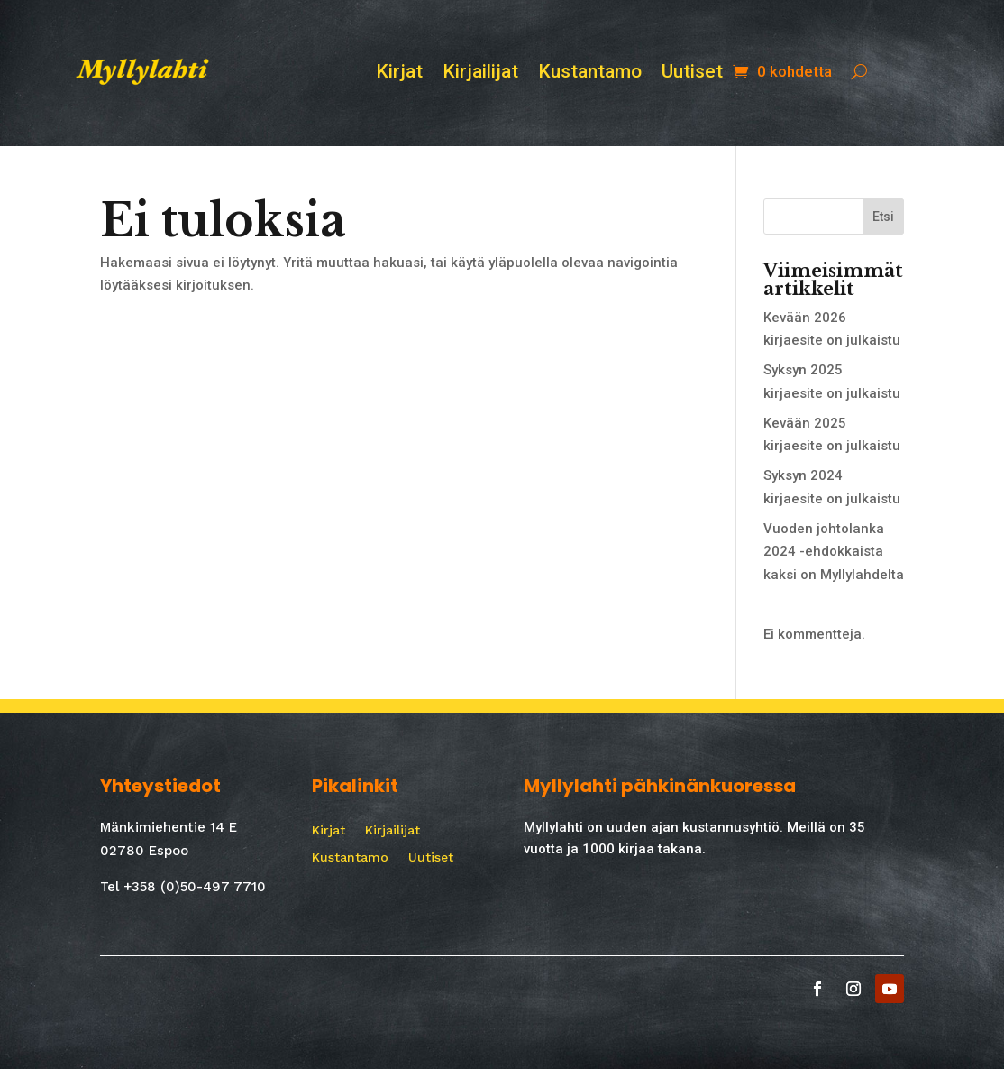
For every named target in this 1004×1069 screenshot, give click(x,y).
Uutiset (692, 73)
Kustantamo (590, 73)
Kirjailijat (480, 73)
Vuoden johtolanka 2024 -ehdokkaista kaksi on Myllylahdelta (833, 552)
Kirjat (399, 73)
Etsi (883, 216)
